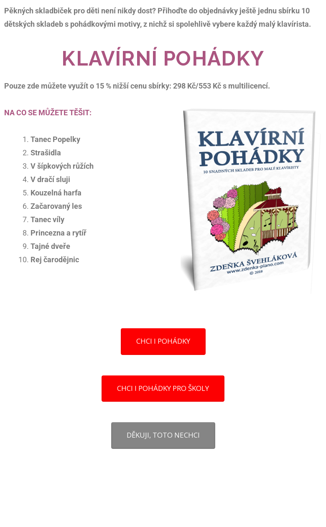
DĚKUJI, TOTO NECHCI (163, 435)
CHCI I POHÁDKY (163, 341)
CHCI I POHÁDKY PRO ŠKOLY (163, 388)
